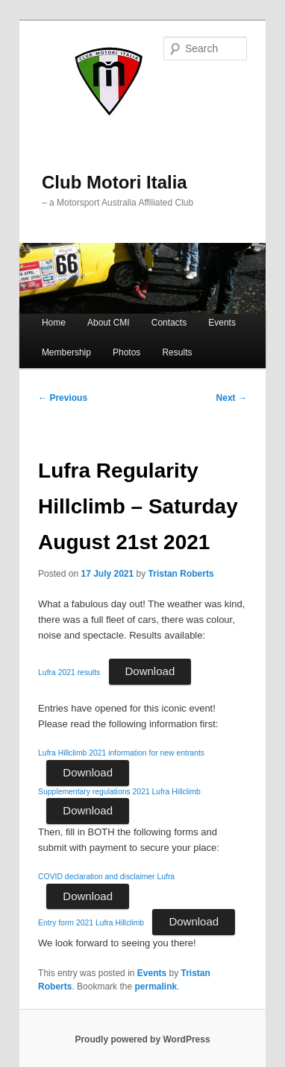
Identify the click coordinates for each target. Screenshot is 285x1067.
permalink (155, 986)
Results (177, 352)
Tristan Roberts (181, 574)
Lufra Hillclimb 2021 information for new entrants (121, 753)
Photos (126, 352)
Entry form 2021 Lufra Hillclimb (91, 923)
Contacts (169, 322)
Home (54, 322)
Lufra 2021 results (69, 672)
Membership (66, 352)
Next (231, 398)
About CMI (108, 322)
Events (222, 322)
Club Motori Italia (114, 182)
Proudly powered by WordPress (142, 1039)
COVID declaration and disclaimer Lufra (106, 877)
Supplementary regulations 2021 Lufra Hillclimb (119, 792)
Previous (62, 398)
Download (150, 671)
